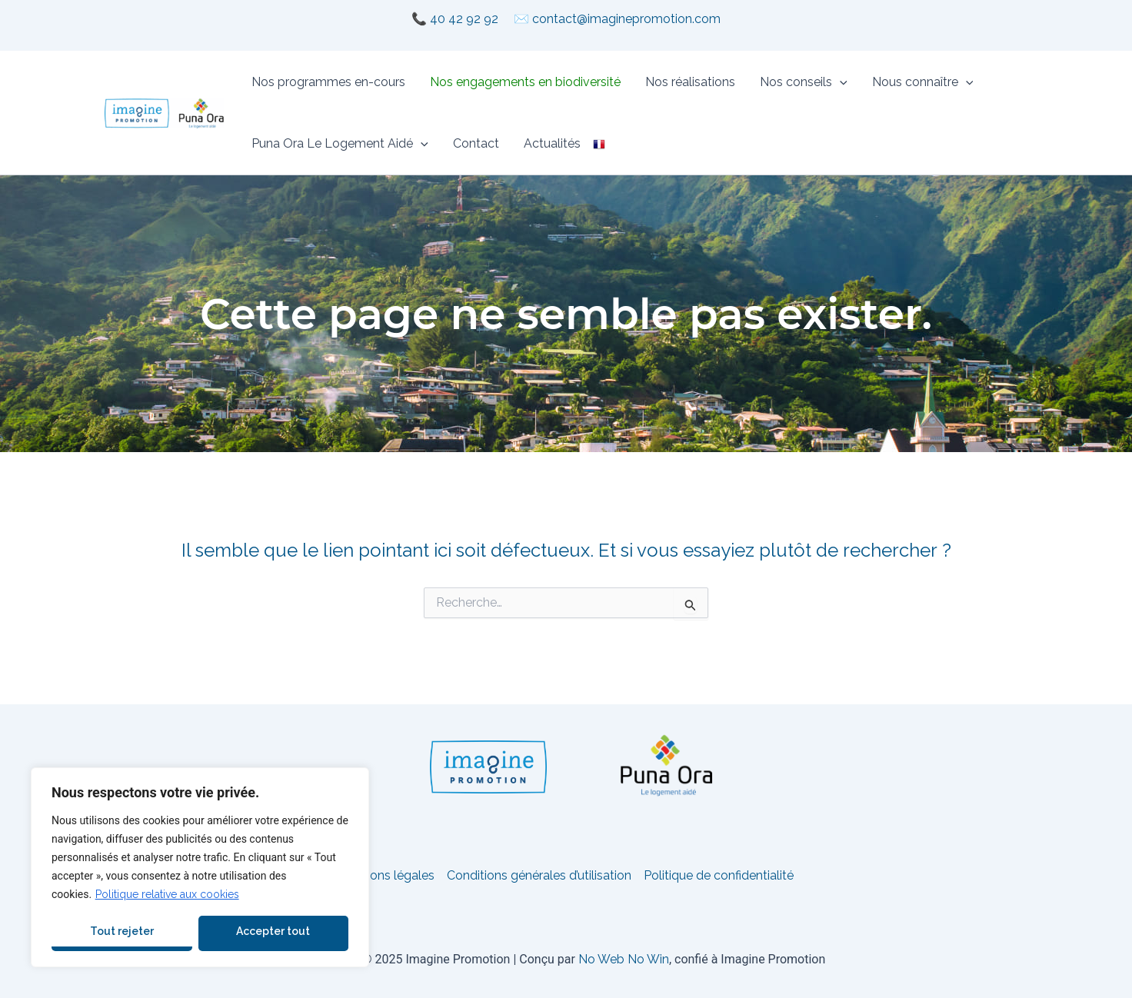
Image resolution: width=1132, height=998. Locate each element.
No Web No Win (623, 959)
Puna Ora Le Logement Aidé (339, 144)
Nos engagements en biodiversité (525, 82)
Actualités (552, 143)
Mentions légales (386, 875)
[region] (200, 867)
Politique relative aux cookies (167, 894)
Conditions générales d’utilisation (539, 875)
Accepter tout (273, 931)
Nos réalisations (690, 82)
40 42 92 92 (464, 19)
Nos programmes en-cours (328, 82)
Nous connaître (923, 82)
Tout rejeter (122, 931)
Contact (476, 143)
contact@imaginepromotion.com (626, 19)
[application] (839, 82)
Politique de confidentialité (719, 875)
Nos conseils (803, 82)
